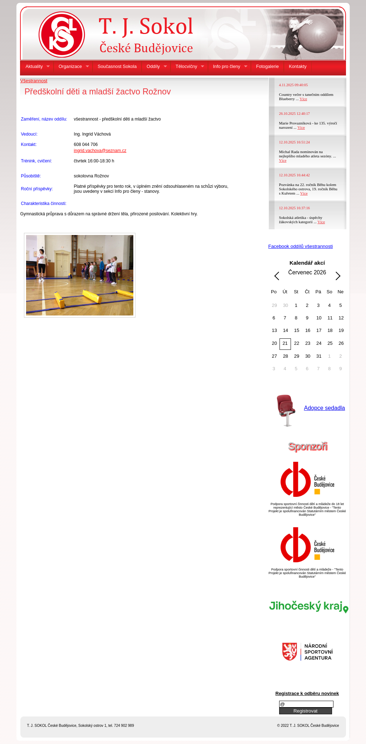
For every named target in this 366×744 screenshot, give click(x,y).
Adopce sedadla (324, 408)
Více (303, 99)
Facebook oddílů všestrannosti (300, 246)
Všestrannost (34, 80)
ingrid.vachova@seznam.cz (100, 150)
